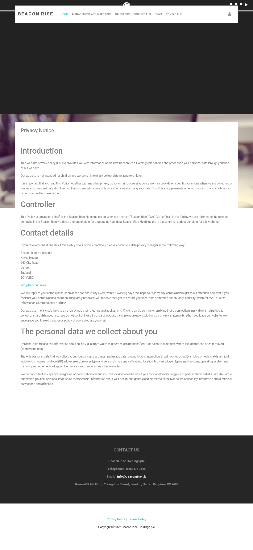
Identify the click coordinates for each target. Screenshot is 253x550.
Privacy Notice (116, 519)
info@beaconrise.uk (33, 285)
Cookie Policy (137, 519)
